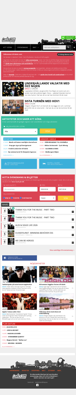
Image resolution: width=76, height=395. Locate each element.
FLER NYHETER (8, 155)
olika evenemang (32, 60)
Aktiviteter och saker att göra (21, 119)
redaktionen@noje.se (41, 382)
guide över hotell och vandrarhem (52, 75)
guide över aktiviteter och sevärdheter (19, 63)
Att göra (7, 47)
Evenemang (22, 47)
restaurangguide (30, 68)
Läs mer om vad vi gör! (46, 378)
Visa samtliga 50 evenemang (62, 250)
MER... (59, 370)
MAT (44, 370)
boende (11, 75)
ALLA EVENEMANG (46, 155)
